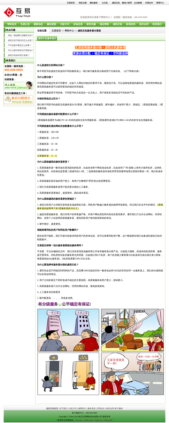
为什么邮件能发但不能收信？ (21, 50)
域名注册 (83, 3)
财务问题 (91, 24)
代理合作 (149, 3)
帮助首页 (12, 24)
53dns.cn (98, 420)
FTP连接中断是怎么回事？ (20, 45)
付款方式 (64, 24)
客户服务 (119, 408)
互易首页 (71, 3)
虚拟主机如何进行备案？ (19, 55)
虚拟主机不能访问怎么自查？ (21, 40)
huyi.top (78, 420)
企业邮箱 (138, 3)
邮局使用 (130, 24)
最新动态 (38, 24)
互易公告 (25, 24)
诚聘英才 (82, 408)
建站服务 (94, 3)
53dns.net (107, 420)
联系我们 (157, 24)
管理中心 (160, 3)
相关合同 (144, 24)
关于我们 (63, 408)
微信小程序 (127, 3)
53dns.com (88, 420)
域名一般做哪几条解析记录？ (21, 35)
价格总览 (78, 24)
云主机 (105, 3)
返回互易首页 (52, 408)
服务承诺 (91, 408)
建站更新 (51, 24)
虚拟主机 (116, 3)
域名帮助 (104, 24)
